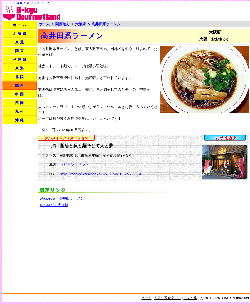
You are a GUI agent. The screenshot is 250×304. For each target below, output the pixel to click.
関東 (20, 51)
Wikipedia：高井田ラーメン (62, 198)
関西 (20, 85)
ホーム (20, 25)
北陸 (20, 77)
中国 (20, 94)
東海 (20, 68)
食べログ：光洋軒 (54, 205)
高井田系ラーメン (106, 24)
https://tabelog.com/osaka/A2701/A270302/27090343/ (102, 174)
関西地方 (62, 24)
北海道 (20, 34)
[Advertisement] (19, 209)
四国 (20, 103)
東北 (20, 42)
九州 (20, 111)
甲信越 (20, 60)
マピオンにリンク (74, 164)
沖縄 (20, 120)
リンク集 (190, 298)
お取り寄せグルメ (167, 298)
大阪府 (80, 24)
